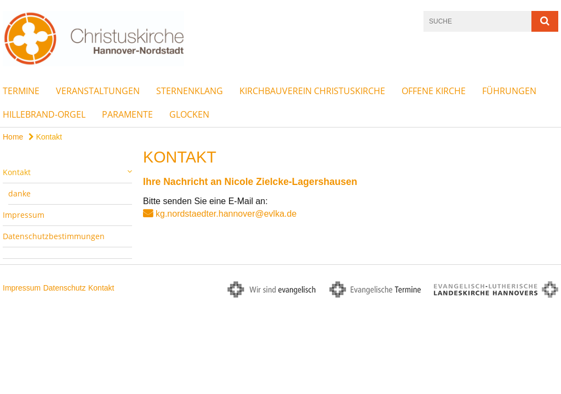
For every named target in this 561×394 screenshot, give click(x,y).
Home (13, 136)
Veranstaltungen (98, 91)
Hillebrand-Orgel (44, 114)
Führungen (509, 91)
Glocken (189, 114)
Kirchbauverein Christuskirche (312, 91)
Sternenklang (189, 91)
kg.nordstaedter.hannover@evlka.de (226, 213)
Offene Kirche (434, 91)
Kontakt (45, 136)
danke (19, 193)
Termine (21, 91)
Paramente (127, 114)
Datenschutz (64, 287)
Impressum (23, 215)
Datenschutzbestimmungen (54, 236)
